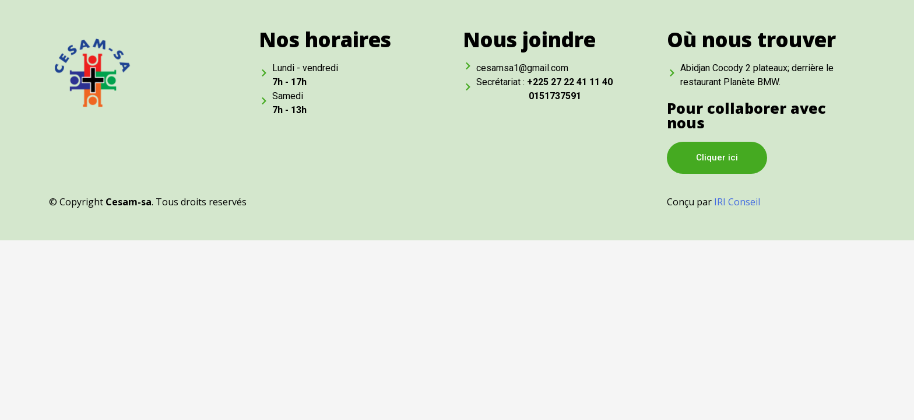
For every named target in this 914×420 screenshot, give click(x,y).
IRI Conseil (737, 201)
